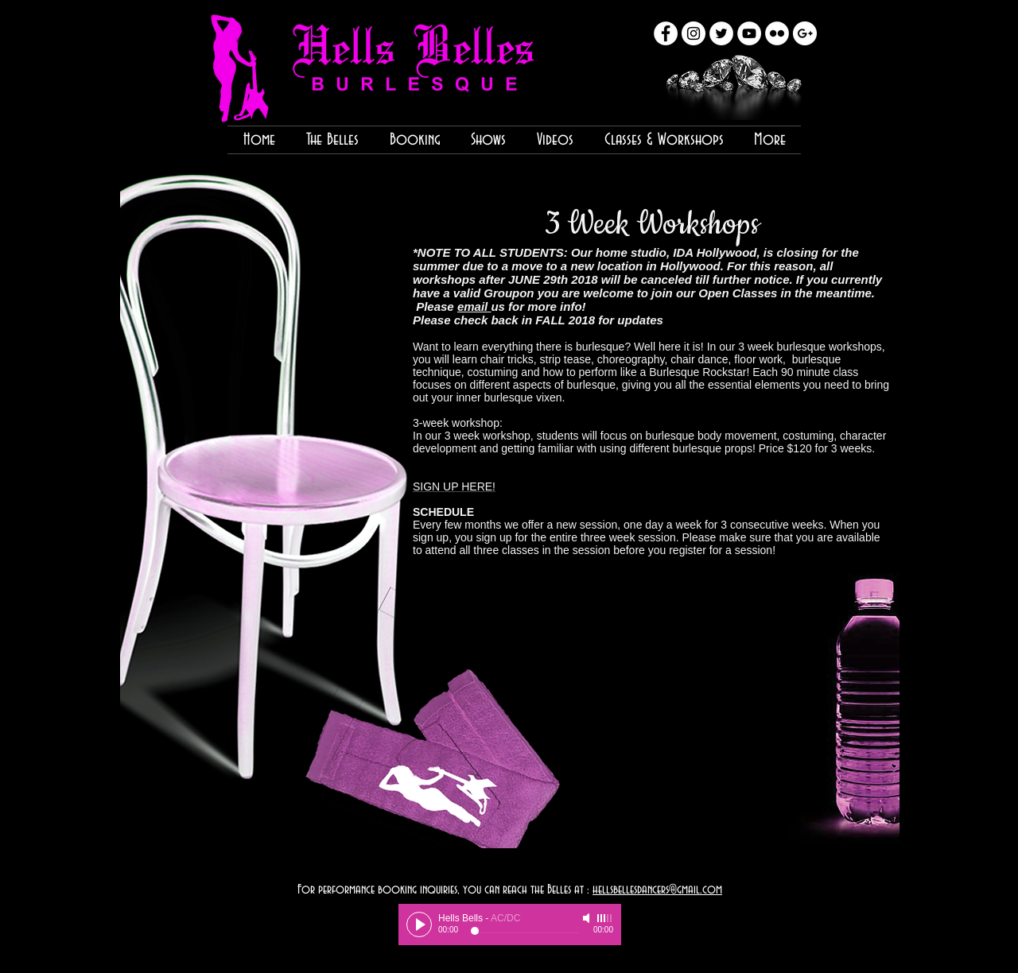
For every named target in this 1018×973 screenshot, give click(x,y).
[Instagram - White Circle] (693, 33)
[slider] (605, 918)
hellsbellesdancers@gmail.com (657, 889)
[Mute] (588, 918)
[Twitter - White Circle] (721, 33)
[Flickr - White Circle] (777, 33)
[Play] (419, 924)
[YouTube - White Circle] (749, 33)
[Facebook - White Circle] (666, 33)
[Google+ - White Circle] (805, 33)
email (474, 306)
